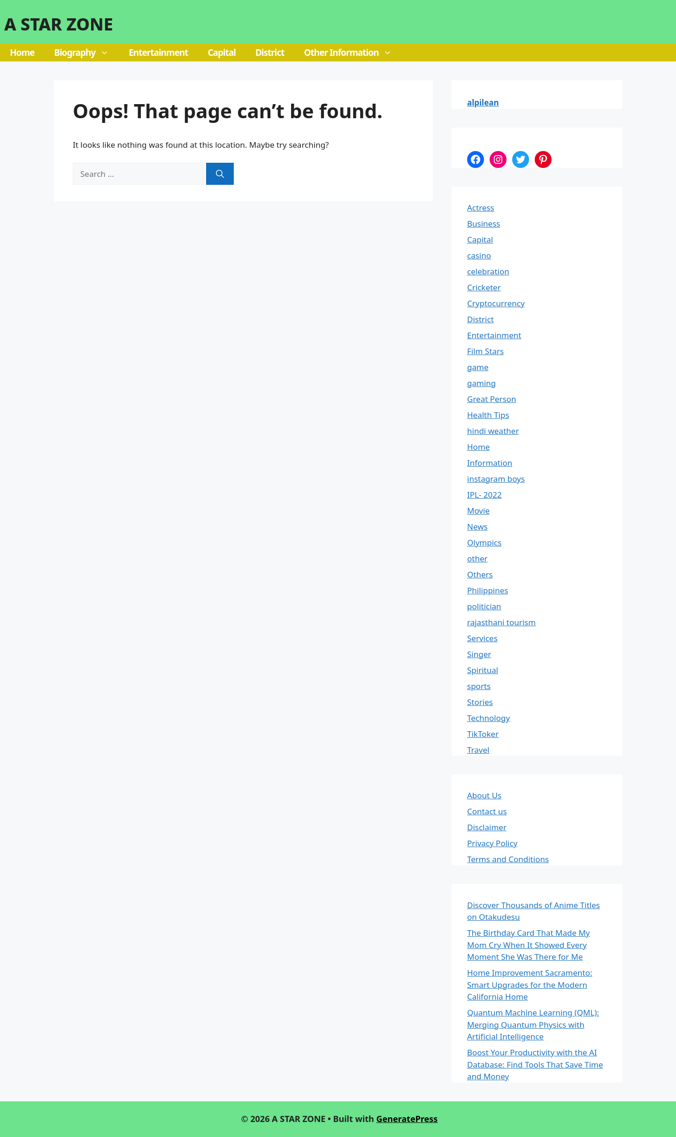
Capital (221, 52)
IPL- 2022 (484, 494)
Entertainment (158, 52)
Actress (480, 207)
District (269, 52)
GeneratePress (407, 1118)
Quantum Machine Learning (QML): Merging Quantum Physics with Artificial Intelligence (533, 1024)
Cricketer (484, 287)
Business (483, 223)
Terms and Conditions (508, 859)
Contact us (487, 811)
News (477, 526)
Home (22, 52)
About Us (484, 795)
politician (484, 606)
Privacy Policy (492, 843)
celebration (488, 271)
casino (479, 255)
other (477, 558)
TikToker (483, 733)
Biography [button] (86, 52)
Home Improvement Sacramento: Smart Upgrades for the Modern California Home (529, 984)
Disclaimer (487, 827)
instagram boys (496, 478)
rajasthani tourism (501, 622)
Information (489, 462)
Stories (480, 702)
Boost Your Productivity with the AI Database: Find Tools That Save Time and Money (535, 1064)
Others (480, 574)
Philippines (487, 590)
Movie (478, 510)
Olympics (484, 542)
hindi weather (493, 430)
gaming (481, 383)
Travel (478, 749)
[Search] (220, 174)
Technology (488, 718)
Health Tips (488, 414)
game (477, 367)
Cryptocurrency (496, 303)
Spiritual (482, 670)
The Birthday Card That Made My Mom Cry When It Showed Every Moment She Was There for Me (528, 944)
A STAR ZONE (58, 24)
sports (479, 686)
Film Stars (485, 351)
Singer (479, 654)
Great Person (491, 399)
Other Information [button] (353, 52)
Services (482, 638)
